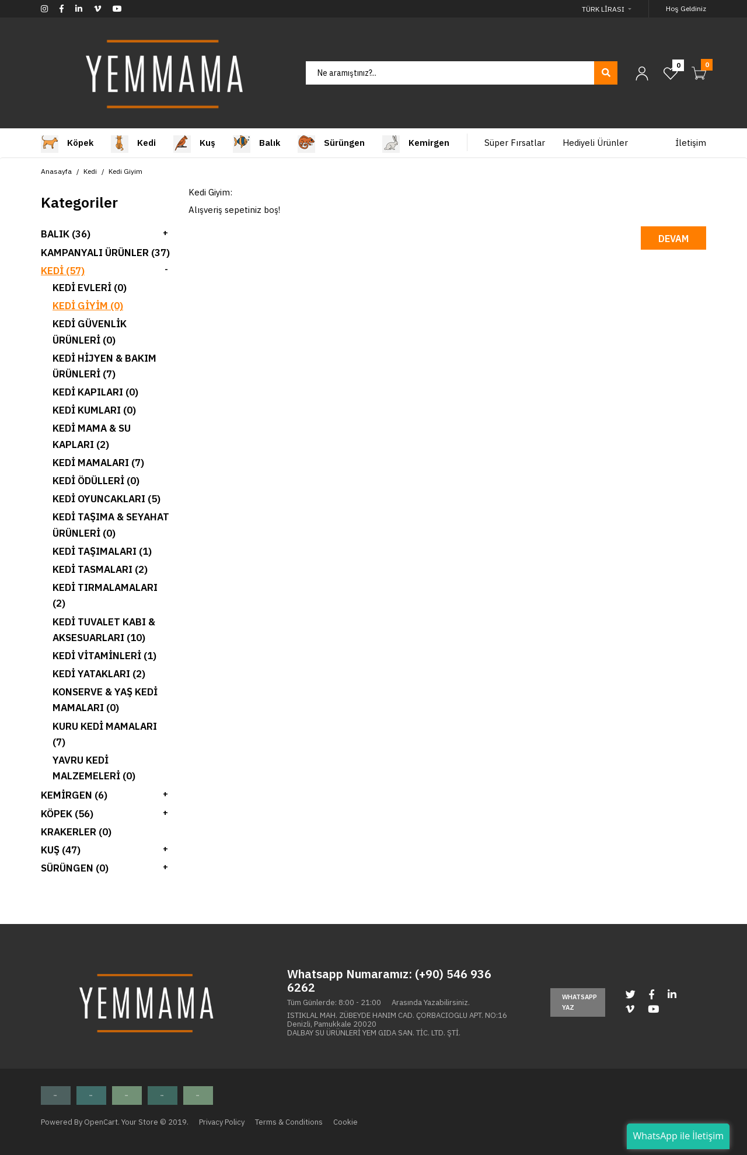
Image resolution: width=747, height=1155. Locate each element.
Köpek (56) (67, 813)
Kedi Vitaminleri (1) (104, 655)
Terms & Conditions (289, 1122)
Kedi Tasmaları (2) (100, 569)
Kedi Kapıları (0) (95, 392)
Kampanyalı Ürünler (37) (105, 252)
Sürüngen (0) (75, 868)
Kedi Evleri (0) (90, 287)
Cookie (345, 1122)
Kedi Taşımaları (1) (102, 551)
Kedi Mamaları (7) (98, 462)
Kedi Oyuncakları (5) (106, 498)
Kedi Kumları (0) (94, 410)
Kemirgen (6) (74, 795)
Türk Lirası (603, 9)
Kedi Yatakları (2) (99, 673)
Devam (673, 238)
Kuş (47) (61, 850)
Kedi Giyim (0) (88, 305)
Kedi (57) (63, 270)
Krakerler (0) (76, 831)
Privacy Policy (222, 1122)
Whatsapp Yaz (579, 1002)
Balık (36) (65, 234)
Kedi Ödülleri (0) (96, 480)
